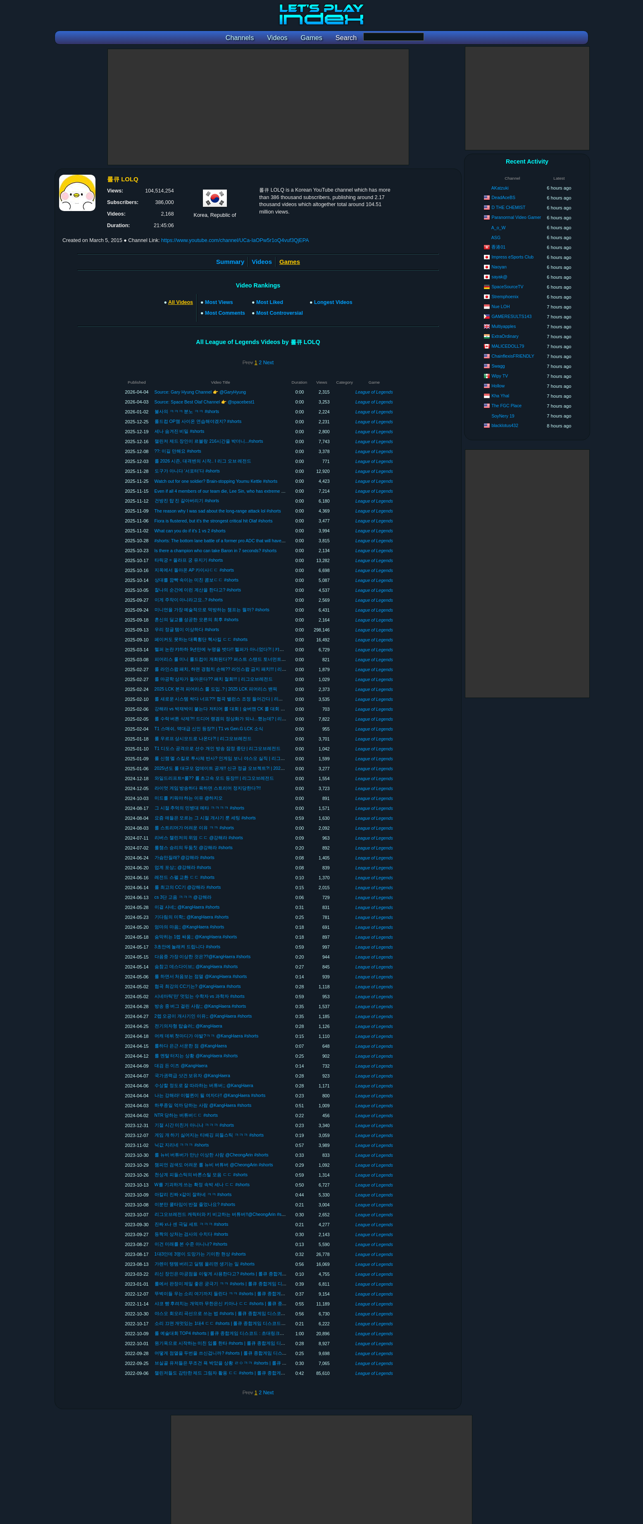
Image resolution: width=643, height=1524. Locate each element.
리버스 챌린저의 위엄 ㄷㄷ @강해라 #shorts (199, 837)
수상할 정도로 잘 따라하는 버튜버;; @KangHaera (204, 1085)
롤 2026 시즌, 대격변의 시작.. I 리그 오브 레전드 (203, 460)
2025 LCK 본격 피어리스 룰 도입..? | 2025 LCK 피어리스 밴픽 (216, 688)
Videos (262, 261)
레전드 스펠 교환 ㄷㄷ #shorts (185, 877)
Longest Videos (333, 302)
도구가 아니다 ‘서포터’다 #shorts (187, 470)
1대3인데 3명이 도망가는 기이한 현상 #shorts (200, 1253)
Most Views (219, 302)
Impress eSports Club (512, 256)
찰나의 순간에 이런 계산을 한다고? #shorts (198, 589)
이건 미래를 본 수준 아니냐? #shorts (191, 1244)
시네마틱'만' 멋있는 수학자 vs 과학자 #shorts (200, 996)
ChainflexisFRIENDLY (512, 356)
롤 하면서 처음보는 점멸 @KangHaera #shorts (201, 976)
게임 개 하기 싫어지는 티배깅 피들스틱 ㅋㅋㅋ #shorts (209, 1134)
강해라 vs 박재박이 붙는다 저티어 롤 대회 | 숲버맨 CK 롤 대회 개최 (222, 708)
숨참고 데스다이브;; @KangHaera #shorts (196, 966)
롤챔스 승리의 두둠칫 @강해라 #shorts (194, 847)
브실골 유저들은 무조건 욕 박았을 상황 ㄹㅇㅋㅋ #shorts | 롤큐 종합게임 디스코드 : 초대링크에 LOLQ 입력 (262, 1362)
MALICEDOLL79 (507, 346)
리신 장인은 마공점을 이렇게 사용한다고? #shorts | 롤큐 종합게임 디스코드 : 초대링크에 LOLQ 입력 (255, 1273)
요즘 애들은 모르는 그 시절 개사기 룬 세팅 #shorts (205, 817)
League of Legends (374, 391)
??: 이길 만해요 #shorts (178, 451)
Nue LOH (500, 306)
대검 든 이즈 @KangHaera (181, 1065)
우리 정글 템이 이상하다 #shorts (187, 629)
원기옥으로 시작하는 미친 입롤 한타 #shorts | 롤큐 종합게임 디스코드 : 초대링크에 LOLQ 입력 (249, 1343)
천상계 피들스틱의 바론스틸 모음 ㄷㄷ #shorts (201, 1174)
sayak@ (499, 276)
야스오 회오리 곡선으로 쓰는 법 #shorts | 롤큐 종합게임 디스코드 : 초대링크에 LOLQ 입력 (245, 1313)
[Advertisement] (258, 107)
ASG (495, 237)
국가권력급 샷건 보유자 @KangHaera (192, 1075)
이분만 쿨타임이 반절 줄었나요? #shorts (195, 1204)
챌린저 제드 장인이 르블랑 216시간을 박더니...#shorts (209, 441)
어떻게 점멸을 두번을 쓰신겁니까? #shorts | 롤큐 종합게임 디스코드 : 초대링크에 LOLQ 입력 (248, 1353)
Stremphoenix (504, 296)
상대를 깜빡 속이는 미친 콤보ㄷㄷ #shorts (196, 579)
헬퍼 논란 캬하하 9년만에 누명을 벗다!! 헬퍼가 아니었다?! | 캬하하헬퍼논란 (231, 649)
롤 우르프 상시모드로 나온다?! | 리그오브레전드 (203, 738)
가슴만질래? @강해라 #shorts (184, 857)
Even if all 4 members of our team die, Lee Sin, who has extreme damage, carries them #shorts (247, 491)
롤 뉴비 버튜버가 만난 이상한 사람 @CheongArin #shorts (212, 1154)
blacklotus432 (504, 425)
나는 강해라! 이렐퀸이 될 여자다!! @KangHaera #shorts (210, 1095)
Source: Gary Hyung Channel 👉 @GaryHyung (200, 391)
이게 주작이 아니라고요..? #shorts (189, 599)
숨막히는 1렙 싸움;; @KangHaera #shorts (196, 936)
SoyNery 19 (502, 415)
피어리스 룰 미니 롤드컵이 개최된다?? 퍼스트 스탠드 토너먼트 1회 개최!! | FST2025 (239, 659)
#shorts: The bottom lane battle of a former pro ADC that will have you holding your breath (242, 540)
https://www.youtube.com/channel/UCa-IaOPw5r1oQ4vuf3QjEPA (235, 240)
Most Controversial (279, 313)
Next (268, 363)
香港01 (498, 247)
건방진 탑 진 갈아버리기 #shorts (187, 500)
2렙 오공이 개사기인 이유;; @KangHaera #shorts (203, 1016)
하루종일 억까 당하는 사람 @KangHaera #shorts (203, 1105)
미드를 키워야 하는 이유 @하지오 (189, 797)
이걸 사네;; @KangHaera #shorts (187, 906)
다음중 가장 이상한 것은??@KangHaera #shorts (203, 956)
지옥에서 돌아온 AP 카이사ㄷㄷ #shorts (194, 569)
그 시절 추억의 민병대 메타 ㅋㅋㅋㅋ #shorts (199, 807)
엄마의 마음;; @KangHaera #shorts (189, 926)
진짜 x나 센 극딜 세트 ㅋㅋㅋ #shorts (192, 1224)
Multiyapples (503, 326)
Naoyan (499, 266)
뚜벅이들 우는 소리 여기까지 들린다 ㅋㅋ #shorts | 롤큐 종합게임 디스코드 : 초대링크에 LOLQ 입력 (255, 1293)
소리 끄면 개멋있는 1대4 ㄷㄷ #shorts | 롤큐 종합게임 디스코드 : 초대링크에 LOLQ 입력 (243, 1323)
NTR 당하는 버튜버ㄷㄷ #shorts (186, 1115)
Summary (230, 261)
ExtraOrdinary (504, 336)
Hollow (498, 385)
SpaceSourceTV (507, 286)
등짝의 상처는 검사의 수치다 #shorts (192, 1234)
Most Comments (225, 313)
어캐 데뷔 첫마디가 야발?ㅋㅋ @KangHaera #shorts (207, 1035)
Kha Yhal (500, 395)
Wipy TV (499, 375)
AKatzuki (500, 187)
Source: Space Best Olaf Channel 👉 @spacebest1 (205, 401)
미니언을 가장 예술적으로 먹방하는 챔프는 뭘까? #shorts (212, 609)
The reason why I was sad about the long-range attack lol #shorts (218, 510)
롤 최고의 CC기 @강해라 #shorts (188, 887)
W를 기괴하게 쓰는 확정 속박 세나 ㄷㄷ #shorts (202, 1184)
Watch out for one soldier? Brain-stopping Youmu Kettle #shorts (216, 481)
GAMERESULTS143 (511, 316)
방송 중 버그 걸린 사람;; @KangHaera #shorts (200, 1006)
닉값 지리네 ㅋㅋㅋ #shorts (182, 1144)
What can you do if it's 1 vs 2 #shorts (190, 530)
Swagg (498, 365)
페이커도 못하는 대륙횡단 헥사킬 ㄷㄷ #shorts (201, 639)
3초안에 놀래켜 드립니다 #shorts (187, 946)
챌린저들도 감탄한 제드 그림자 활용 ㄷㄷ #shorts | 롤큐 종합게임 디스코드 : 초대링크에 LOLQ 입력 (255, 1372)
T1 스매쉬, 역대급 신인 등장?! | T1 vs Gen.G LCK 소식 (209, 728)
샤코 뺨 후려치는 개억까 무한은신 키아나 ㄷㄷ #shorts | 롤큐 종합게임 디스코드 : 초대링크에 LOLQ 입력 (260, 1303)
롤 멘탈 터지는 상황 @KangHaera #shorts (196, 1055)
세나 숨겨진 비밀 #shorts (180, 431)
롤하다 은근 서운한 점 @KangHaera (191, 1045)
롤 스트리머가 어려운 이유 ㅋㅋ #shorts (194, 827)
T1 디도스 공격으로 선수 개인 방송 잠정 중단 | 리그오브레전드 (218, 748)
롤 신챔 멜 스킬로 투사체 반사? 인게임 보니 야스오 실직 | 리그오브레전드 (229, 758)
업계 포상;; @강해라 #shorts (183, 867)
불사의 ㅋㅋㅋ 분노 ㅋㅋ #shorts (187, 411)
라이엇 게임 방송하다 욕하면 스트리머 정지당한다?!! (208, 788)
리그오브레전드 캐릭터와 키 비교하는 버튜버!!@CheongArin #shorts (223, 1214)
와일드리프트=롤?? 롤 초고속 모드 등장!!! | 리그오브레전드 (214, 778)
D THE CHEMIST (508, 207)
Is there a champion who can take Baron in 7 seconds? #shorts (216, 550)
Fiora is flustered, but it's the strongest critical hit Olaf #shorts (214, 520)
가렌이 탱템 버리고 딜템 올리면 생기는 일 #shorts (205, 1263)
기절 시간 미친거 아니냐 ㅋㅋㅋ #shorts (194, 1125)
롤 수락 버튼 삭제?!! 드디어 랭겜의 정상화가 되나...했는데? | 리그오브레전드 (232, 718)
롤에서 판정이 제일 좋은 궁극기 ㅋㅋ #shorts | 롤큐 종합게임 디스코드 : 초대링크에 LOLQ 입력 (250, 1283)
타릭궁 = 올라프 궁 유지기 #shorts (189, 560)
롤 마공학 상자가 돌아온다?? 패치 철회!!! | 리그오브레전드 (214, 679)
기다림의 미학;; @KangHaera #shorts (192, 916)
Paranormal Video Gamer (516, 217)
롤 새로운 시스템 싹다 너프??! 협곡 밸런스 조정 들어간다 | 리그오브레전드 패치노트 (240, 698)
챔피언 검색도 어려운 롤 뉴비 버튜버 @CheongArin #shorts (214, 1164)
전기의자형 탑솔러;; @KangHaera (188, 1025)
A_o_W (498, 227)
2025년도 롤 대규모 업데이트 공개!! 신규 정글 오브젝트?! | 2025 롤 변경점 (229, 768)
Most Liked (269, 302)
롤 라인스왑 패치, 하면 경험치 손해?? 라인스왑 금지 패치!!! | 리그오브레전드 (232, 669)
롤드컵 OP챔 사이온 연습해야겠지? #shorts (198, 421)
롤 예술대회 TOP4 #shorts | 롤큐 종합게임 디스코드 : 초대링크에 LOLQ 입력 (231, 1333)
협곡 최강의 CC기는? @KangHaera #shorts (198, 986)
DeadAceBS (503, 197)
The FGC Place (506, 405)
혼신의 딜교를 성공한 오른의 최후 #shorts (196, 619)
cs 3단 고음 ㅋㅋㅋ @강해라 (183, 897)
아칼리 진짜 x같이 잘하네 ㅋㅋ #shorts (193, 1194)
